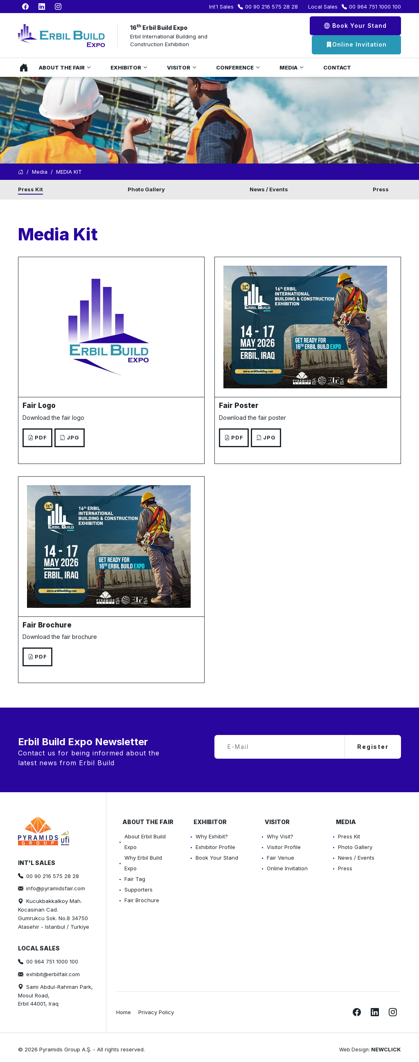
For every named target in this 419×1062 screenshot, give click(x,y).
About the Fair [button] (62, 67)
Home (21, 67)
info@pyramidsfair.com (55, 888)
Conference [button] (235, 67)
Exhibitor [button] (125, 67)
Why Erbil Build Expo (143, 863)
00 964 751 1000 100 (375, 6)
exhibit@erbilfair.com (53, 974)
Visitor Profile (284, 847)
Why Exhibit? (212, 836)
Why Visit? (280, 836)
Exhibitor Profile (215, 847)
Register (373, 746)
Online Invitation (356, 44)
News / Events (269, 189)
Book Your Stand (355, 25)
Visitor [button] (178, 67)
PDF (37, 437)
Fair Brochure (141, 900)
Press (381, 189)
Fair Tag (134, 879)
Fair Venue (280, 857)
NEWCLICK (386, 1049)
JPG (69, 437)
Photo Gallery (146, 189)
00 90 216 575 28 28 (271, 6)
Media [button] (288, 67)
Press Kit (30, 189)
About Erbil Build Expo (145, 841)
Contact (337, 67)
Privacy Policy (156, 1012)
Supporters (138, 889)
